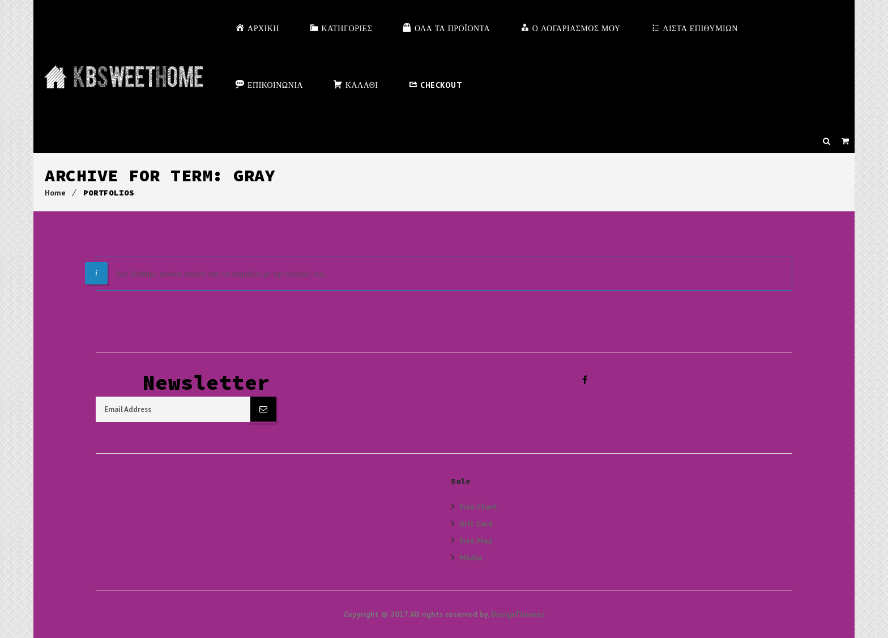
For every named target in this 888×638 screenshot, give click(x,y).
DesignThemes (518, 614)
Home (55, 193)
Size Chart (478, 506)
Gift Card (476, 523)
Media (470, 557)
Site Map (476, 540)
